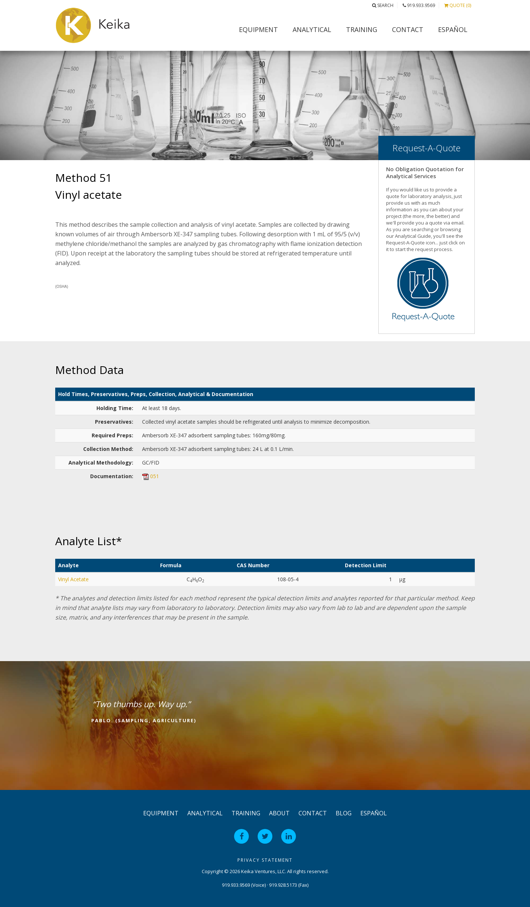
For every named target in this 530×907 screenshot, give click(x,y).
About (279, 813)
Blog (343, 813)
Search (382, 5)
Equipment (258, 29)
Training (361, 29)
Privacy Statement (265, 860)
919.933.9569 (419, 5)
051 (154, 476)
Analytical (312, 29)
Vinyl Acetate (73, 579)
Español (452, 29)
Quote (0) (457, 5)
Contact (407, 29)
